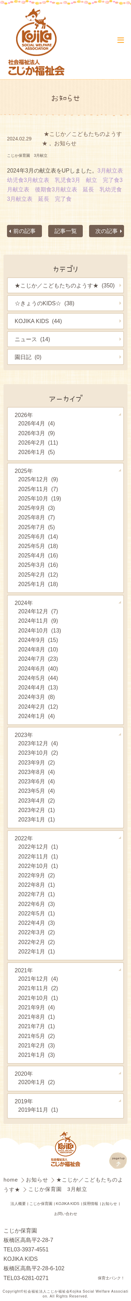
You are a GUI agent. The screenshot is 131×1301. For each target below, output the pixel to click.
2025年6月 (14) (38, 536)
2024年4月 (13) (38, 687)
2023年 (24, 735)
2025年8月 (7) (36, 517)
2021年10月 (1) (38, 998)
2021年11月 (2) (38, 988)
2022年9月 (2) (36, 875)
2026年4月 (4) (36, 424)
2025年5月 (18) (38, 546)
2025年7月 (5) (36, 527)
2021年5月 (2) (36, 1036)
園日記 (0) (28, 357)
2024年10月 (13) (39, 630)
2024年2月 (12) (38, 706)
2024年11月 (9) (38, 621)
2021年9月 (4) (36, 1007)
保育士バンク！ (111, 1278)
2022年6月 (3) (36, 904)
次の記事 (106, 231)
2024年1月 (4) (36, 716)
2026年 (24, 415)
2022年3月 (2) (36, 932)
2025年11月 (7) (38, 489)
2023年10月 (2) (38, 753)
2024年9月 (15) (38, 640)
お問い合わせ (65, 1214)
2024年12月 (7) (38, 611)
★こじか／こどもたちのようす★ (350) (65, 286)
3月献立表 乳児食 (48, 180)
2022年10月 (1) (38, 866)
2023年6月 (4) (36, 781)
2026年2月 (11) (38, 442)
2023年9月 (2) (36, 762)
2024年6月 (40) (38, 668)
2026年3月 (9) (36, 433)
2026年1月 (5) (36, 452)
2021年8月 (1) (36, 1017)
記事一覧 (65, 231)
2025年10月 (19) (39, 498)
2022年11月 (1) (38, 856)
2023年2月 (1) (36, 810)
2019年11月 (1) (38, 1109)
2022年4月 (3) (36, 923)
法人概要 (18, 1203)
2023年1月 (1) (36, 819)
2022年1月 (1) (36, 951)
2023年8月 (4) (36, 772)
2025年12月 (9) (38, 479)
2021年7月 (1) (36, 1026)
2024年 (24, 603)
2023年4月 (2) (36, 800)
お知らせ (65, 143)
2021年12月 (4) (38, 978)
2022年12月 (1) (38, 846)
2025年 (24, 471)
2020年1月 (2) (36, 1082)
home (11, 1180)
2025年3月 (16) (38, 565)
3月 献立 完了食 (95, 180)
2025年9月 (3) (36, 508)
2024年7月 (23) (38, 659)
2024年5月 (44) (38, 678)
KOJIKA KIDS (67, 1203)
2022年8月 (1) (36, 885)
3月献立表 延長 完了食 (39, 199)
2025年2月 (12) (38, 574)
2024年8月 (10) (38, 649)
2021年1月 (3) (36, 1055)
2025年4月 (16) (38, 555)
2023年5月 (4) (36, 791)
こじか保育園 (40, 1203)
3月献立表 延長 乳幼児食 (87, 189)
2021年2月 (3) (36, 1045)
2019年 (24, 1101)
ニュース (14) (32, 339)
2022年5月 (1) (36, 913)
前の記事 (24, 231)
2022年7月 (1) (36, 894)
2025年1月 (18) (38, 584)
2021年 (24, 970)
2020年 (24, 1073)
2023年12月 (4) (38, 743)
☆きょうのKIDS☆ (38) (44, 303)
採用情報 (90, 1203)
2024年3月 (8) (36, 697)
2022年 (24, 838)
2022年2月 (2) (36, 942)
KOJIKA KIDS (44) (38, 321)
